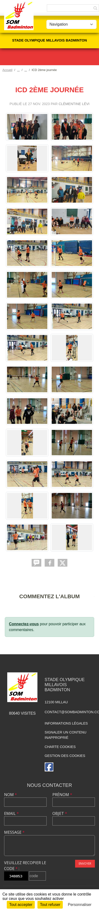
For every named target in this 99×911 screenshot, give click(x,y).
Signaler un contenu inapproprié (65, 735)
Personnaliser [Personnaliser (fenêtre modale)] (80, 905)
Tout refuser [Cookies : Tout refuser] (50, 905)
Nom (10, 794)
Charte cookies (60, 747)
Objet (59, 813)
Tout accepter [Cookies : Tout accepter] (20, 905)
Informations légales (66, 723)
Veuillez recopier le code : (25, 865)
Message (14, 832)
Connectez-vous (24, 624)
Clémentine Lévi (74, 104)
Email (11, 813)
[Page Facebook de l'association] (49, 766)
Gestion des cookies (65, 756)
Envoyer (85, 863)
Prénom (62, 794)
